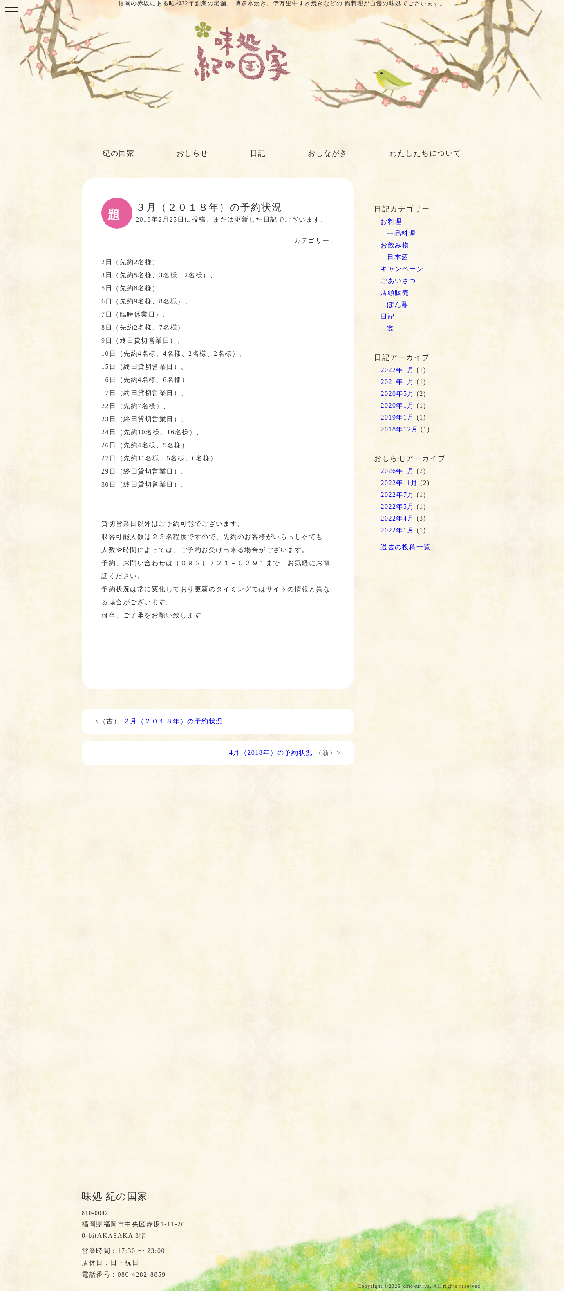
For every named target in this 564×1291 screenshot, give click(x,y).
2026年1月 (397, 470)
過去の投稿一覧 (405, 546)
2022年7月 (397, 494)
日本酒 (398, 257)
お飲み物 (394, 245)
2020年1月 (397, 405)
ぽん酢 (398, 304)
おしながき (328, 153)
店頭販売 (394, 292)
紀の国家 (118, 153)
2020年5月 (397, 393)
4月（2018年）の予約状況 (271, 752)
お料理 (391, 221)
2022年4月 (397, 518)
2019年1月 (397, 417)
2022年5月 (397, 506)
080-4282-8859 (142, 1274)
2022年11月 (399, 482)
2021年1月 (397, 381)
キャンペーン (401, 268)
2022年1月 (397, 369)
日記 (258, 153)
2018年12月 (399, 429)
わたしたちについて (425, 153)
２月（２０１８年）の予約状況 (173, 721)
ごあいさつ (398, 280)
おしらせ (192, 153)
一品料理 (401, 233)
